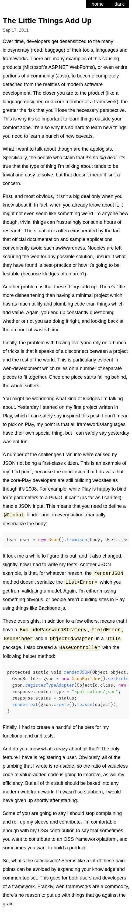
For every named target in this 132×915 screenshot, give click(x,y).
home (98, 4)
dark (119, 4)
